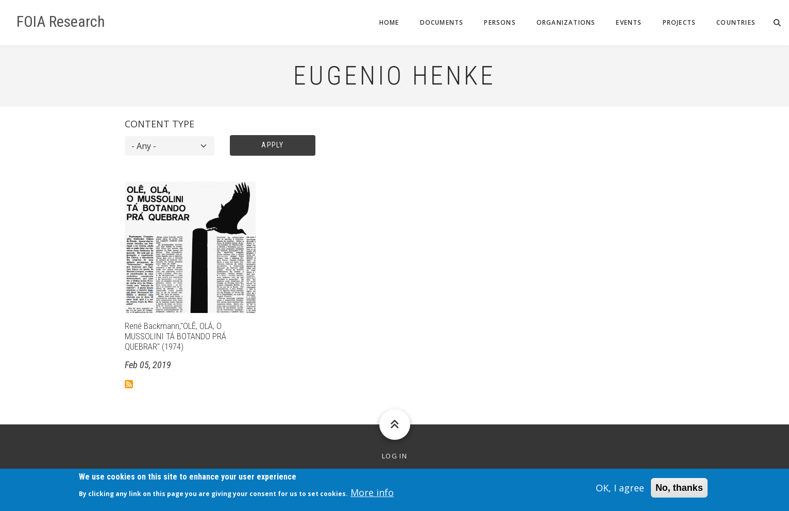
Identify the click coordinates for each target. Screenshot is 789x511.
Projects (679, 22)
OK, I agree (620, 491)
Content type (159, 124)
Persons (499, 22)
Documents (442, 22)
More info (372, 495)
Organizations (566, 22)
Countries (736, 22)
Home (389, 22)
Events (629, 22)
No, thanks (679, 491)
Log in (394, 456)
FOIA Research (60, 21)
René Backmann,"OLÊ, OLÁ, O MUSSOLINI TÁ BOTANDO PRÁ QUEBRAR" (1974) (175, 336)
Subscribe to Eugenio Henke (129, 384)
